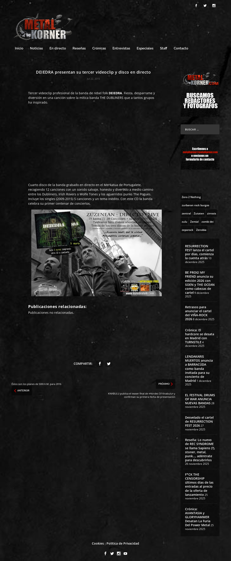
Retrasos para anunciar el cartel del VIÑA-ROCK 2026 (198, 311)
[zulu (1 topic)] (184, 219)
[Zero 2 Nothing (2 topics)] (191, 194)
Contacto (181, 46)
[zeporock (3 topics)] (187, 227)
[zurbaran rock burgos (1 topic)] (195, 203)
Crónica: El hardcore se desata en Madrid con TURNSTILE (199, 334)
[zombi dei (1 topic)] (207, 219)
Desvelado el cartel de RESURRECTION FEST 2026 (199, 419)
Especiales (145, 46)
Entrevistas (121, 46)
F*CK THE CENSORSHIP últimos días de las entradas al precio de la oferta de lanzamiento (199, 482)
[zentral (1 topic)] (186, 211)
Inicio (19, 46)
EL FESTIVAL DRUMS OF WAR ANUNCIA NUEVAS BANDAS (200, 397)
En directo (57, 46)
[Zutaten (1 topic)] (199, 211)
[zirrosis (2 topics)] (211, 211)
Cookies (98, 541)
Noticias (36, 46)
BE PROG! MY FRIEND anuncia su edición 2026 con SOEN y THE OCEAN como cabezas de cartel (200, 280)
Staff (163, 46)
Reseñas (79, 46)
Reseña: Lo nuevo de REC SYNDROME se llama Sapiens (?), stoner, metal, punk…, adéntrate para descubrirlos (200, 448)
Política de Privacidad (123, 541)
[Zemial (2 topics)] (194, 219)
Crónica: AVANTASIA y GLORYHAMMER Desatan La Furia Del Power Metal (197, 515)
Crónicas (99, 46)
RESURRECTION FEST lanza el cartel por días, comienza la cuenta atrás (199, 250)
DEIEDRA (115, 91)
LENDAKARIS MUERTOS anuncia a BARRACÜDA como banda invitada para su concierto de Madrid (199, 366)
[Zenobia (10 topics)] (201, 227)
